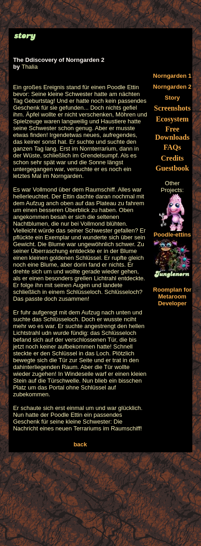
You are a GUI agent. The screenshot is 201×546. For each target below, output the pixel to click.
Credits (172, 158)
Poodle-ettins (172, 232)
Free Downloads (172, 133)
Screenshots (172, 108)
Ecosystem (172, 119)
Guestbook (172, 168)
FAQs (172, 147)
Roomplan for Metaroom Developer (172, 296)
